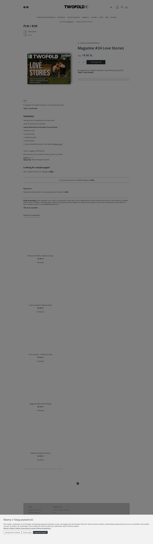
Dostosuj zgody (27, 532)
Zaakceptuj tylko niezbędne (12, 532)
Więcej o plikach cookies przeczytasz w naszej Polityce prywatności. (27, 528)
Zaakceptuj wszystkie (40, 532)
